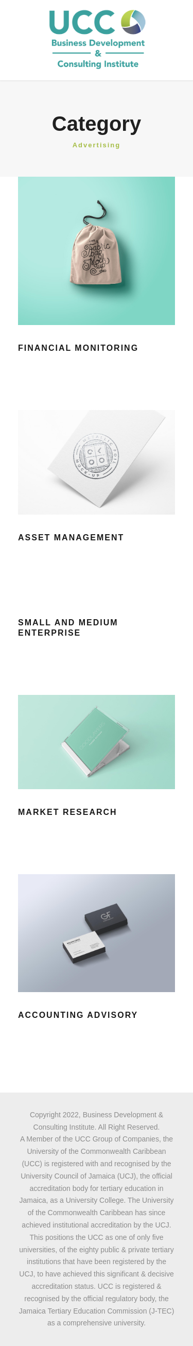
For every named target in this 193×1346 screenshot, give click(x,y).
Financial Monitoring (78, 348)
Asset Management (71, 537)
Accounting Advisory (78, 1015)
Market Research (67, 812)
